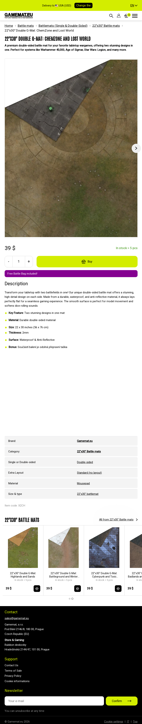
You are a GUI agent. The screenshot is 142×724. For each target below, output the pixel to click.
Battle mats (26, 25)
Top (135, 721)
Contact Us (11, 665)
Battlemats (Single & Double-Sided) (63, 25)
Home (9, 25)
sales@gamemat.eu (17, 618)
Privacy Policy (13, 676)
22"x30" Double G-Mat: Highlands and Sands (23, 575)
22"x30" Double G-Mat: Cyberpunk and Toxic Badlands (104, 575)
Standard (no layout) (89, 472)
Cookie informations (17, 681)
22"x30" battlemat (87, 494)
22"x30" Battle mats (106, 25)
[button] (133, 5)
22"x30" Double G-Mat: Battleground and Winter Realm (63, 575)
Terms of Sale (13, 670)
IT (128, 721)
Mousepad (83, 483)
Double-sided (85, 462)
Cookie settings (113, 721)
